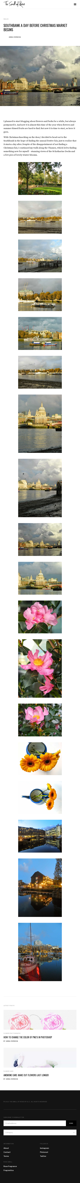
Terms (6, 1156)
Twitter (43, 1156)
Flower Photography (12, 1033)
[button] (75, 4)
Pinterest (44, 1152)
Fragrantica (9, 1170)
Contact (7, 1152)
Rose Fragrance (10, 1166)
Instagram (44, 1148)
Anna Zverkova (15, 37)
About (6, 1148)
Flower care (8, 1071)
